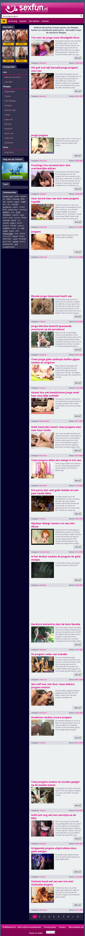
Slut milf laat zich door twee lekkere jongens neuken (53, 686)
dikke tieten (7, 239)
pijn (9, 204)
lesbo (8, 199)
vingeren (6, 228)
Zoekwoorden (9, 192)
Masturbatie (9, 91)
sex (18, 228)
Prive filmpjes (10, 101)
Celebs (7, 114)
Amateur (8, 105)
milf (22, 228)
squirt (15, 239)
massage (8, 233)
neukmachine (8, 244)
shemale (15, 199)
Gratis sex (8, 196)
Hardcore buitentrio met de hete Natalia (55, 624)
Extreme (8, 124)
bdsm (13, 223)
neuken (22, 207)
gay (4, 202)
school (22, 233)
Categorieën (9, 67)
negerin (15, 207)
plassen (19, 223)
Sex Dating (12, 21)
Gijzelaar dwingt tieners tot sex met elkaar (53, 525)
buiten (16, 196)
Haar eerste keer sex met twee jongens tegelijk (55, 200)
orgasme (21, 226)
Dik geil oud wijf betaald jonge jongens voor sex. (54, 69)
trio (18, 212)
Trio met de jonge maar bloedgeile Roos (55, 37)
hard (4, 204)
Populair (23, 21)
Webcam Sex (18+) (12, 77)
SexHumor (8, 142)
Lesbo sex (8, 138)
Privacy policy (50, 927)
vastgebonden (9, 247)
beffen (6, 212)
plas (17, 231)
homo (15, 236)
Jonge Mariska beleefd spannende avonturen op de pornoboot (51, 327)
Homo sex (8, 133)
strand (5, 218)
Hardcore (8, 128)
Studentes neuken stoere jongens (51, 717)
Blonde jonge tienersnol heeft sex (51, 296)
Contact (62, 927)
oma (15, 241)
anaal (5, 231)
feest (5, 209)
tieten (14, 228)
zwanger (6, 220)
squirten (15, 215)
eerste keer (7, 236)
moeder (15, 204)
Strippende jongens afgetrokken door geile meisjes (54, 850)
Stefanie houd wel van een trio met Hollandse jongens (52, 883)
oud (19, 220)
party (11, 217)
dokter (11, 231)
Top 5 (5, 184)
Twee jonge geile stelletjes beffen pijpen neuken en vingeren (55, 361)
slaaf (22, 215)
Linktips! (45, 21)
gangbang (7, 207)
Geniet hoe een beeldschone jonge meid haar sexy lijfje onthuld (55, 394)
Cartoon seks (10, 110)
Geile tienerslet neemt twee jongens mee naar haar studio (56, 428)
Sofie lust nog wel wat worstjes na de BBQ (53, 816)
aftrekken (7, 215)
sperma (10, 202)
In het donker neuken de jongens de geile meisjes (56, 558)
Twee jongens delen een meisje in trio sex (56, 460)
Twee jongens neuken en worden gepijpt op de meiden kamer (55, 783)
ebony (24, 217)
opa (16, 244)
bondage (22, 239)
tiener (13, 220)
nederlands (23, 210)
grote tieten (7, 241)
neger (23, 201)
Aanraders (8, 27)
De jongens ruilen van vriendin (49, 654)
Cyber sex (8, 119)
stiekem (22, 241)
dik (4, 199)
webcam (17, 218)
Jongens (36, 231)
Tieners (7, 96)
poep (12, 212)
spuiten (6, 223)
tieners (21, 236)
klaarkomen (13, 209)
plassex (23, 196)
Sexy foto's (9, 152)
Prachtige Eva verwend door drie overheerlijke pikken (50, 167)
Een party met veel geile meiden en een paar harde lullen (54, 492)
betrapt (13, 225)
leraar (16, 233)
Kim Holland (34, 21)
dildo (23, 199)
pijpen (17, 202)
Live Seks (8, 82)
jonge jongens (39, 135)
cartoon (6, 225)
